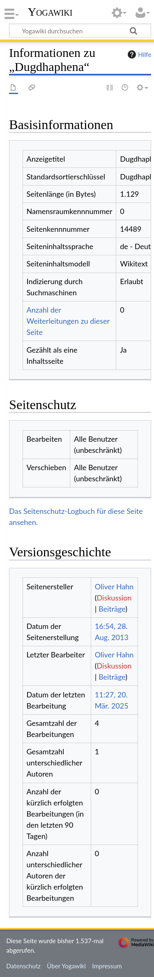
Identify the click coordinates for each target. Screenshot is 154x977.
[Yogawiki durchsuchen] (80, 30)
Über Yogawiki (66, 966)
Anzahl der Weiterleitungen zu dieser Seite (68, 321)
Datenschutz (23, 966)
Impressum (107, 966)
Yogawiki (50, 12)
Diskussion (114, 597)
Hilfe (138, 54)
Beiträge (112, 608)
